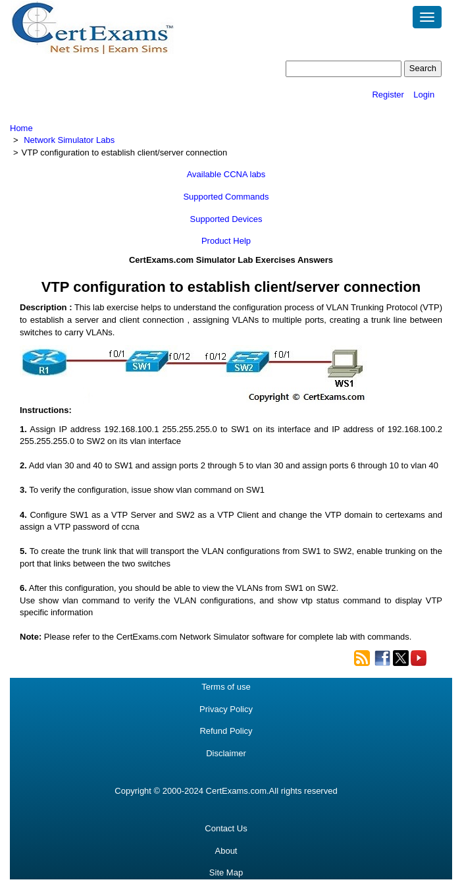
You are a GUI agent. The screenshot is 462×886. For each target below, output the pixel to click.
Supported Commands (226, 197)
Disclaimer (226, 753)
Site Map (226, 872)
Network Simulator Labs (69, 140)
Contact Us (226, 828)
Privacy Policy (226, 709)
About (226, 851)
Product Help (226, 241)
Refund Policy (225, 731)
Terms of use (225, 687)
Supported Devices (226, 219)
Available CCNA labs (226, 174)
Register (387, 94)
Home (21, 128)
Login (423, 94)
